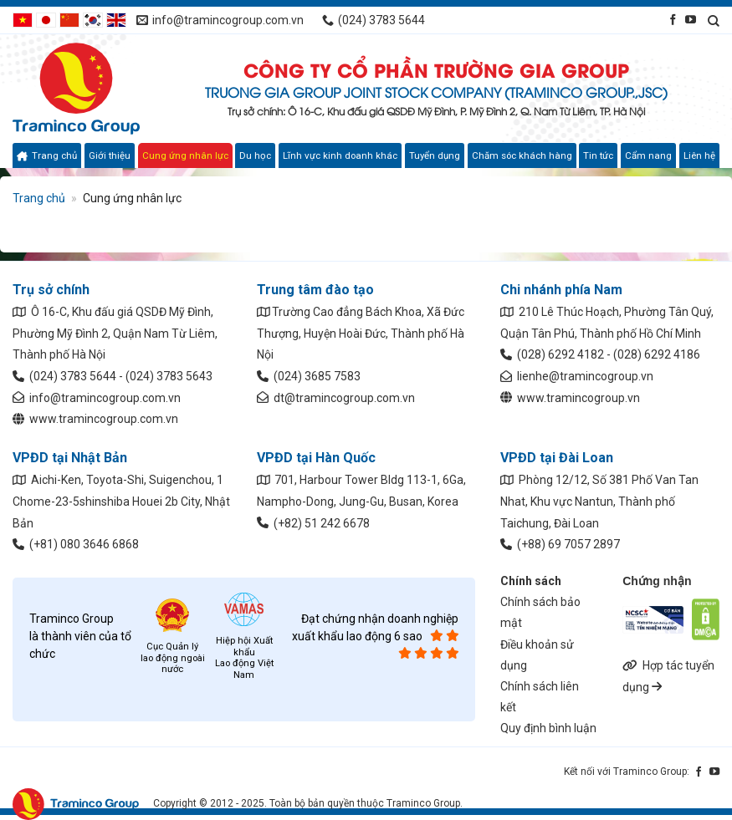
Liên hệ (699, 155)
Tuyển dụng (434, 155)
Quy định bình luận (548, 728)
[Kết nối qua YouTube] (690, 19)
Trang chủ (47, 155)
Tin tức (598, 155)
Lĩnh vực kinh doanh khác (340, 155)
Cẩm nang (648, 155)
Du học (255, 155)
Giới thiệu (110, 155)
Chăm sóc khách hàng (522, 155)
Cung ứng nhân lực (185, 155)
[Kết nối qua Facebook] (673, 19)
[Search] (713, 20)
